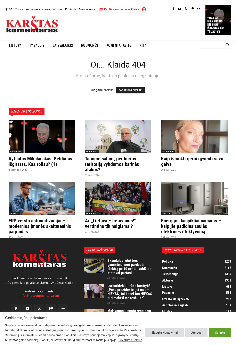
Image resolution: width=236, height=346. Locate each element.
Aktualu (14, 213)
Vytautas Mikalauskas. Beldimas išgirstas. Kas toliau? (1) (215, 25)
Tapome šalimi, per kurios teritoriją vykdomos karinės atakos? (112, 164)
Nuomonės (16, 151)
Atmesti (196, 332)
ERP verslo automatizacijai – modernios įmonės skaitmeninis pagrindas (40, 226)
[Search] (227, 45)
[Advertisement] (137, 25)
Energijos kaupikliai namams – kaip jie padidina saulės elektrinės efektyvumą (191, 226)
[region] (118, 329)
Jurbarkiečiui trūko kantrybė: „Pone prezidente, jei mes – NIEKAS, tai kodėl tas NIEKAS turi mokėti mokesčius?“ (129, 292)
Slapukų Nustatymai (164, 332)
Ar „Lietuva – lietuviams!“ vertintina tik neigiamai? (110, 223)
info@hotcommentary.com (39, 296)
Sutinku (220, 332)
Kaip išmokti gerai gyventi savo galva (192, 161)
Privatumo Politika (130, 340)
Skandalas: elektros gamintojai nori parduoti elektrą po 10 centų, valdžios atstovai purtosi (129, 266)
